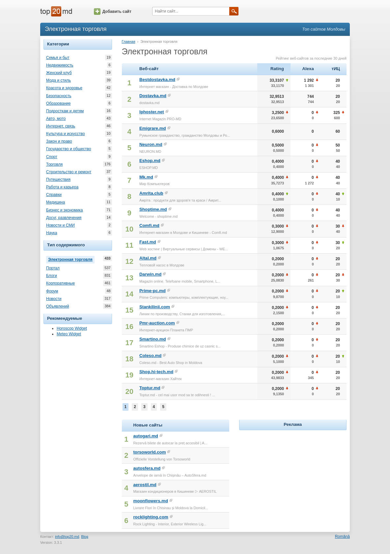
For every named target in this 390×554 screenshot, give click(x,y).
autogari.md (145, 435)
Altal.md (147, 258)
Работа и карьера (62, 187)
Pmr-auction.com (157, 322)
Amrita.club (151, 193)
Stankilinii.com (154, 306)
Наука (51, 232)
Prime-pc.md (152, 290)
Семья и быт (58, 57)
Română (342, 536)
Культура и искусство (65, 133)
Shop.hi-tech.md (156, 371)
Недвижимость (59, 65)
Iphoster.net (151, 111)
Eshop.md (149, 160)
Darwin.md (150, 274)
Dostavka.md (152, 95)
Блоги (51, 275)
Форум (52, 291)
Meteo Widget (69, 334)
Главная (128, 41)
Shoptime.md (153, 209)
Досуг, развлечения (63, 217)
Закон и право (59, 141)
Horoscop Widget (72, 328)
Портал (53, 268)
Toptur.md (149, 387)
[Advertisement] (292, 473)
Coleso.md (150, 355)
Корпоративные (60, 283)
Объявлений (57, 306)
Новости (53, 298)
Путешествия (58, 179)
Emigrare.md (152, 128)
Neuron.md (150, 144)
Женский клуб (59, 72)
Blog (84, 537)
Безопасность (58, 95)
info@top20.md (67, 537)
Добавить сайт (112, 11)
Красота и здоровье (64, 88)
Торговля (54, 164)
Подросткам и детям (65, 111)
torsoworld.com (149, 452)
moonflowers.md (150, 500)
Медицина (55, 202)
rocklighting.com (150, 516)
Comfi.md (149, 225)
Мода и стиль (58, 80)
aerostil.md (144, 484)
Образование (58, 103)
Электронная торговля (71, 259)
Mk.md (146, 177)
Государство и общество (68, 149)
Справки (54, 194)
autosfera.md (146, 468)
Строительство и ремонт (68, 172)
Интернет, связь (60, 126)
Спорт (51, 156)
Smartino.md (152, 339)
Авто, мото (56, 118)
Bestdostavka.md (157, 79)
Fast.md (147, 241)
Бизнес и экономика (64, 210)
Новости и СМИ (60, 225)
